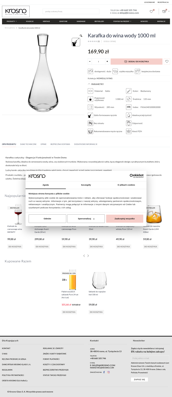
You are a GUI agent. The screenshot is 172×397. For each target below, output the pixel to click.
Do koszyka (15, 246)
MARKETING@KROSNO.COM (102, 368)
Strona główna (10, 28)
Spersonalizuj (86, 218)
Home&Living (105, 78)
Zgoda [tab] (46, 185)
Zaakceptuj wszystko (125, 218)
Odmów (47, 218)
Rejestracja (163, 2)
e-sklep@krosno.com (128, 12)
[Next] (88, 256)
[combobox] (71, 11)
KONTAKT (6, 348)
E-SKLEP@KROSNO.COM (102, 365)
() (98, 41)
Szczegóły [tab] (86, 185)
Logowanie (149, 2)
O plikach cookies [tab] (126, 185)
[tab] (11, 144)
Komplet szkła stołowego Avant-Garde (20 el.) (42, 229)
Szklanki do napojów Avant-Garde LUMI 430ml (151, 229)
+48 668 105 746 (128, 10)
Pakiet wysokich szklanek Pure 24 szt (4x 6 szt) (70, 294)
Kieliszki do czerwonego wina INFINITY (14, 229)
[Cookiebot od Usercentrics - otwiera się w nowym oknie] (132, 176)
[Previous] (84, 256)
